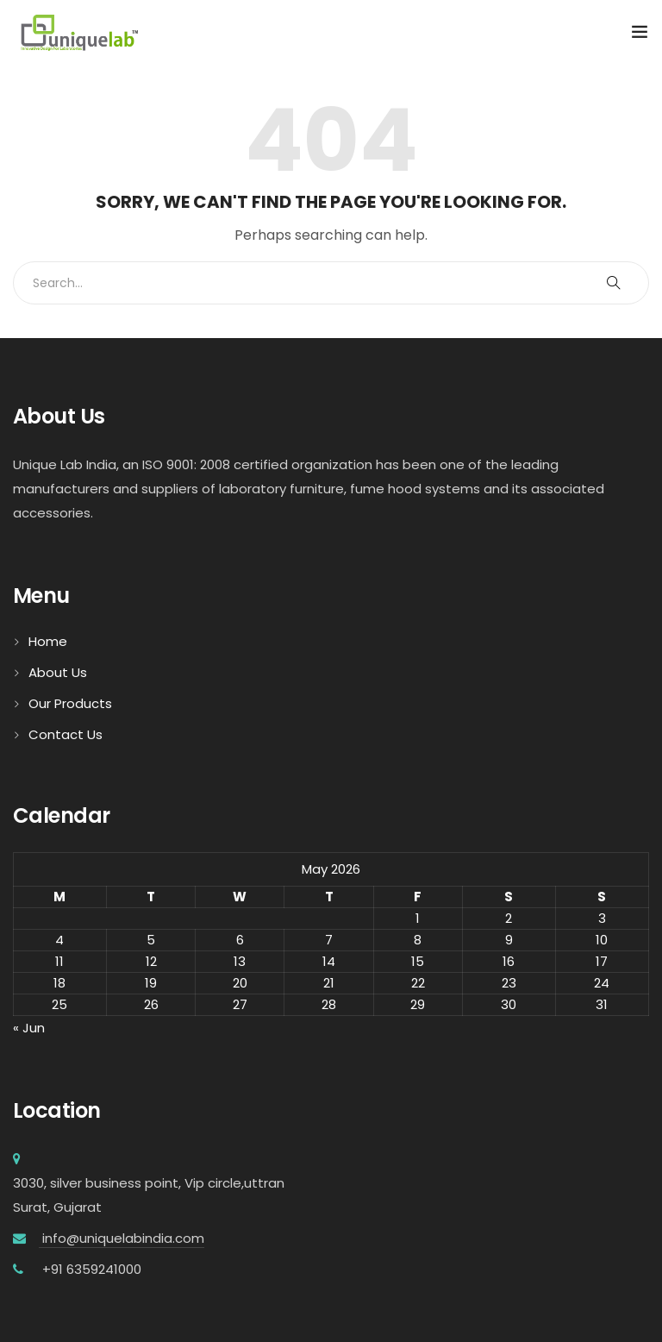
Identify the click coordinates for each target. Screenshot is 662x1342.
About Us (57, 672)
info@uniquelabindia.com (121, 1238)
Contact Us (65, 734)
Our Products (70, 703)
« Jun (29, 1028)
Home (47, 641)
